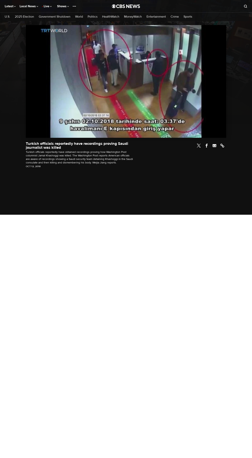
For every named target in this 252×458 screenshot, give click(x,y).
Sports (188, 17)
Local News (29, 6)
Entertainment (156, 17)
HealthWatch (110, 17)
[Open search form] (245, 6)
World (79, 17)
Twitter (199, 146)
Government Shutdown (54, 17)
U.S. (7, 17)
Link (222, 146)
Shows (63, 6)
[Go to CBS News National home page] (126, 6)
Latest (10, 6)
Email (214, 146)
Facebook (207, 146)
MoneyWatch (133, 17)
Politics (92, 17)
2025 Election (24, 17)
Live (48, 6)
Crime (175, 17)
